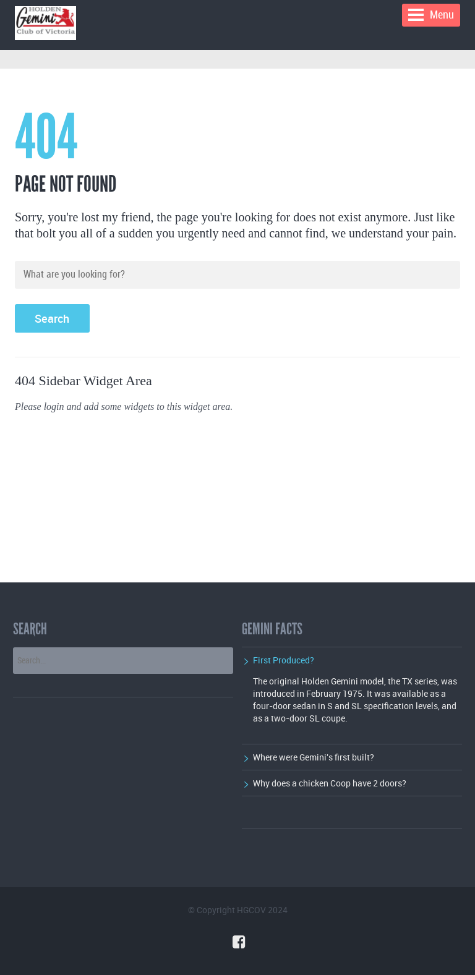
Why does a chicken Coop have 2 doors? (329, 783)
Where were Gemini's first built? (313, 757)
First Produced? (283, 660)
